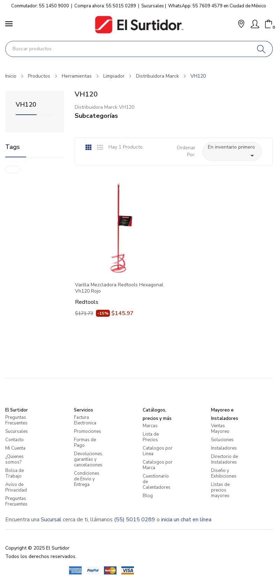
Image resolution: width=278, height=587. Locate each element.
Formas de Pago (85, 443)
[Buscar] (261, 49)
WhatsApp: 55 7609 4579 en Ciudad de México (217, 6)
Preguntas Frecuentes (16, 420)
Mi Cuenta (15, 448)
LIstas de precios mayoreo (220, 490)
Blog (148, 496)
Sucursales (152, 6)
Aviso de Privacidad (16, 487)
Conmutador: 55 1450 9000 (40, 6)
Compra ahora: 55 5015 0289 (105, 6)
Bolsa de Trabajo (14, 473)
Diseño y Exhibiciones (223, 473)
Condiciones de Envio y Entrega (86, 479)
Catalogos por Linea (158, 451)
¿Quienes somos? (14, 459)
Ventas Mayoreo (220, 429)
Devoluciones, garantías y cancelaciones (88, 459)
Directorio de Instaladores (224, 459)
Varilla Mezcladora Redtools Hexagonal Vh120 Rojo (119, 288)
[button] (241, 24)
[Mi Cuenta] (255, 24)
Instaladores (224, 448)
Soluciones (222, 440)
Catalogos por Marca (158, 465)
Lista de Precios (151, 437)
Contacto (14, 440)
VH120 (26, 105)
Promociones (87, 431)
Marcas (150, 426)
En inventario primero (232, 152)
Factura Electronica (85, 420)
